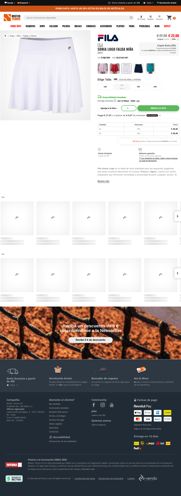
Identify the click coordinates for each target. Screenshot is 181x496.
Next (177, 216)
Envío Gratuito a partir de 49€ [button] (130, 2)
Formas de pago (56, 419)
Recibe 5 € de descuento (90, 339)
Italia (12, 385)
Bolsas (78, 26)
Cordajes (91, 26)
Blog (157, 26)
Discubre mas (88, 469)
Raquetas (30, 26)
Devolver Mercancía (58, 412)
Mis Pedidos (55, 404)
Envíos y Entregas (57, 415)
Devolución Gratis (166, 3)
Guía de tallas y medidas (130, 79)
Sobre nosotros (98, 424)
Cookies (131, 478)
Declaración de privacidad (111, 478)
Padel (132, 26)
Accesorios (106, 26)
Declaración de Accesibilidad (62, 441)
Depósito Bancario (142, 424)
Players (120, 26)
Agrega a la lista (110, 108)
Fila (100, 45)
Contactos (53, 431)
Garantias (53, 427)
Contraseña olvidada (59, 408)
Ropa (42, 26)
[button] (10, 3)
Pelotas (66, 26)
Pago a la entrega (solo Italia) (147, 428)
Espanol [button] (23, 3)
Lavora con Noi (98, 415)
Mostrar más (103, 181)
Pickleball (144, 26)
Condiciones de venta (85, 478)
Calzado (53, 26)
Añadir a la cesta (158, 108)
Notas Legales (55, 423)
